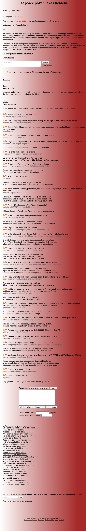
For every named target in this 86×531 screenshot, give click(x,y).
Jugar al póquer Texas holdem (15, 444)
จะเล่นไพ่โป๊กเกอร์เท (11, 482)
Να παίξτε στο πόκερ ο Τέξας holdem (17, 440)
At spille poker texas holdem (14, 436)
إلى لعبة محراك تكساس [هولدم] (15, 430)
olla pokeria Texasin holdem (14, 448)
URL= (48, 411)
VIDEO (54, 411)
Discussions (41, 524)
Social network (28, 524)
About (58, 522)
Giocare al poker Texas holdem (15, 459)
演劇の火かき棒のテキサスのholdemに (18, 461)
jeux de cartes (15, 11)
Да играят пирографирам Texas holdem (19, 432)
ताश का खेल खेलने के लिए (12, 455)
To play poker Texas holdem (14, 442)
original (56, 21)
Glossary (44, 522)
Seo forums (48, 524)
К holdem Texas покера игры (14, 475)
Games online (30, 522)
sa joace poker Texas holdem (14, 473)
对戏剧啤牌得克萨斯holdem (14, 489)
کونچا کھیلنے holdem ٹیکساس (14, 486)
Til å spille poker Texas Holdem (15, 467)
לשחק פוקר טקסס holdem (13, 452)
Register (53, 417)
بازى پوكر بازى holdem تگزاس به (15, 446)
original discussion (53, 73)
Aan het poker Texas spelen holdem (17, 465)
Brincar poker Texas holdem (14, 471)
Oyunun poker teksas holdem (14, 484)
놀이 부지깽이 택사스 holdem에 (15, 463)
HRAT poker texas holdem (13, 434)
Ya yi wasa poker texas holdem (15, 450)
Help (48, 522)
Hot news (34, 524)
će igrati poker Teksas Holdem (15, 477)
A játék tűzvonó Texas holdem (14, 457)
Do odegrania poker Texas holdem (16, 469)
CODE (38, 411)
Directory (61, 524)
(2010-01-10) (18, 17)
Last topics (38, 522)
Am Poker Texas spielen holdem (15, 438)
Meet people (55, 524)
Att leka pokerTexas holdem (14, 479)
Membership (53, 522)
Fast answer (24, 64)
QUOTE (32, 411)
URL (43, 411)
